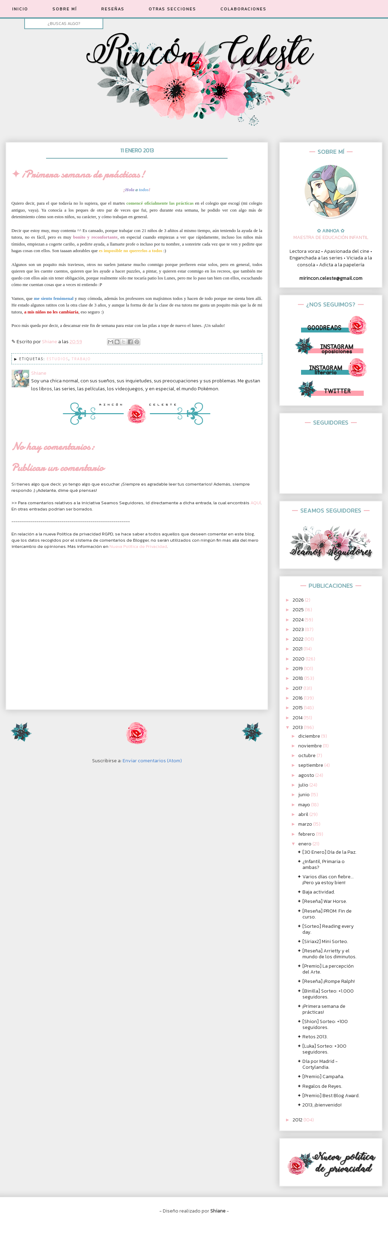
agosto (306, 775)
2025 (299, 609)
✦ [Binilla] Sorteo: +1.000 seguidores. (325, 994)
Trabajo (81, 358)
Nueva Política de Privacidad (138, 546)
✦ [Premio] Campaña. (320, 1076)
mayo (304, 804)
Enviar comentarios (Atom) (152, 760)
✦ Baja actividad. (316, 892)
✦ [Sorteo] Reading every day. (325, 929)
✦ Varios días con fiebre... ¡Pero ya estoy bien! (325, 879)
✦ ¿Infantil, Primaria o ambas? (321, 864)
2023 (299, 629)
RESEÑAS (112, 9)
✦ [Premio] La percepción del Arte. (325, 969)
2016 (298, 698)
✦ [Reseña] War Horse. (322, 901)
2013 (298, 727)
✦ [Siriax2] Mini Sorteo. (322, 941)
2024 (299, 619)
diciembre (309, 736)
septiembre (311, 765)
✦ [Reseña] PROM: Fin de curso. (324, 914)
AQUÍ (255, 502)
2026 (299, 600)
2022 (299, 639)
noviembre (310, 745)
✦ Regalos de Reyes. (319, 1086)
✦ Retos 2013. (312, 1036)
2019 (298, 668)
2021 (298, 648)
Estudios (58, 358)
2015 (298, 707)
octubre (307, 755)
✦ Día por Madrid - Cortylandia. (317, 1064)
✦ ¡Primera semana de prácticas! (321, 1009)
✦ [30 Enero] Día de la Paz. (326, 852)
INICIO (20, 9)
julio (303, 785)
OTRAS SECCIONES (172, 9)
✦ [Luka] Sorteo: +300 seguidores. (321, 1049)
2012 (298, 1119)
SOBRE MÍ (64, 9)
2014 (298, 717)
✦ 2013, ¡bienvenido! (319, 1105)
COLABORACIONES (243, 9)
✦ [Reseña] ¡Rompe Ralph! (326, 981)
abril (303, 814)
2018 (298, 678)
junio (304, 794)
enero (305, 843)
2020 (299, 659)
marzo (305, 824)
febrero (307, 834)
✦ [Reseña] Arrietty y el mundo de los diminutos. (326, 953)
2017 (298, 688)
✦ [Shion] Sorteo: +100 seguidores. (322, 1024)
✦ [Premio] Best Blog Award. (328, 1095)
